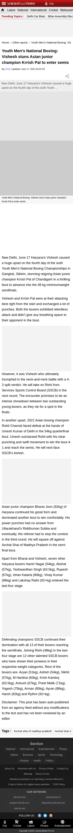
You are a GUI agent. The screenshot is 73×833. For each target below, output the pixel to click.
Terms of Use (42, 773)
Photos (63, 749)
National (23, 10)
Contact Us (62, 768)
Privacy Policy (46, 768)
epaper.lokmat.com (20, 802)
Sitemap (28, 773)
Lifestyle (24, 760)
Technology (56, 754)
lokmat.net (19, 808)
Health (37, 760)
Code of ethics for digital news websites (29, 784)
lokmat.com (20, 797)
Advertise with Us (26, 768)
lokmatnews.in (53, 797)
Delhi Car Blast (36, 16)
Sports (41, 754)
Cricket (53, 10)
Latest (11, 10)
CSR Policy (59, 784)
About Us (9, 768)
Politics (50, 760)
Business (28, 754)
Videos (14, 754)
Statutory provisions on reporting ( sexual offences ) (37, 779)
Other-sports (20, 42)
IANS (7, 69)
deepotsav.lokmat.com (53, 802)
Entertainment (46, 749)
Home (5, 42)
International (38, 10)
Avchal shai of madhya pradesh (33, 731)
